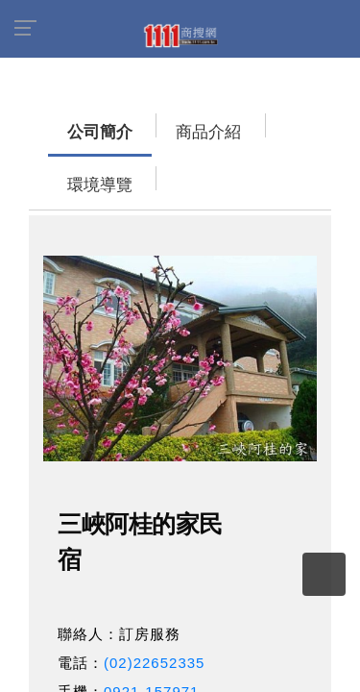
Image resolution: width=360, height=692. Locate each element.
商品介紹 (149, 122)
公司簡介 (62, 122)
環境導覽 (235, 122)
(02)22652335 (154, 600)
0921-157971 (151, 629)
